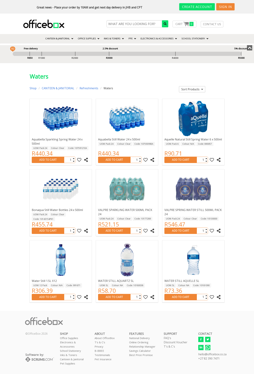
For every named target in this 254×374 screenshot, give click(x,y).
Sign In (225, 7)
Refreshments (89, 88)
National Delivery (139, 338)
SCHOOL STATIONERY (193, 38)
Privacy (99, 346)
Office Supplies (87, 38)
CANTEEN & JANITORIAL (57, 38)
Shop (33, 88)
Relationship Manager (142, 346)
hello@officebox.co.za (212, 354)
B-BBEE (99, 350)
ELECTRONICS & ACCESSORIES (157, 38)
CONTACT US (212, 24)
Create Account (197, 7)
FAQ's (167, 338)
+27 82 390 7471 (209, 358)
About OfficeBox (105, 338)
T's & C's (100, 342)
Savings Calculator (140, 350)
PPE (131, 38)
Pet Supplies (67, 363)
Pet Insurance (103, 359)
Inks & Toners (68, 355)
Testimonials (102, 355)
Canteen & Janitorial (72, 359)
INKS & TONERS (112, 38)
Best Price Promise (141, 355)
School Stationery (70, 350)
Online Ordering (138, 342)
